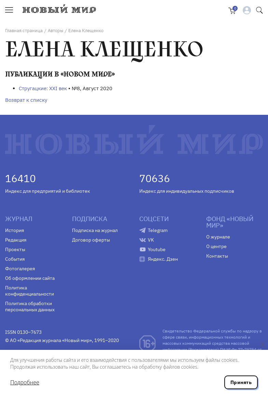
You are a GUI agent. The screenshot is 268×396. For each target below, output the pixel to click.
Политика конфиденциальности (29, 291)
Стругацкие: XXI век (43, 88)
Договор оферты (91, 240)
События (15, 259)
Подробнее (24, 382)
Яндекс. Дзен (163, 259)
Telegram (158, 230)
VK (151, 240)
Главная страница (24, 30)
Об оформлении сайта (30, 278)
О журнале (218, 237)
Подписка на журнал (95, 230)
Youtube (157, 249)
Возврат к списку (26, 100)
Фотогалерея (20, 268)
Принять (241, 382)
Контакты (217, 256)
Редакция (15, 240)
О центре (216, 246)
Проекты (15, 249)
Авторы (55, 30)
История (14, 230)
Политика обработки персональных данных (30, 306)
